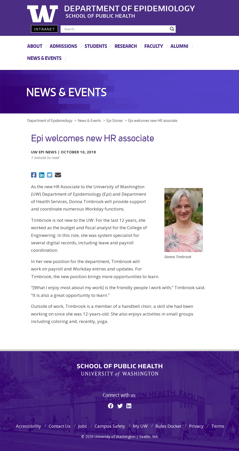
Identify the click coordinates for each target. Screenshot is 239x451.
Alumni (179, 46)
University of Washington (48, 11)
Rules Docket (168, 426)
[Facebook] (111, 406)
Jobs (82, 426)
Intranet (44, 29)
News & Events (44, 58)
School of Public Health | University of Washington (120, 370)
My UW (140, 426)
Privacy (196, 426)
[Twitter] (120, 406)
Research (126, 46)
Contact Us (60, 426)
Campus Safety (110, 426)
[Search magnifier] (172, 29)
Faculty (153, 46)
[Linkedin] (128, 406)
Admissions (63, 46)
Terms (217, 426)
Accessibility (28, 426)
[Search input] (115, 29)
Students (96, 46)
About (34, 46)
